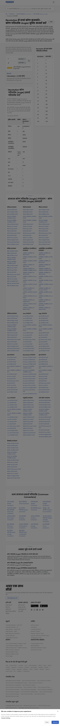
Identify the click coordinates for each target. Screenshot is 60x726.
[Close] (58, 711)
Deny (47, 722)
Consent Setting (5, 718)
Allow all (55, 722)
